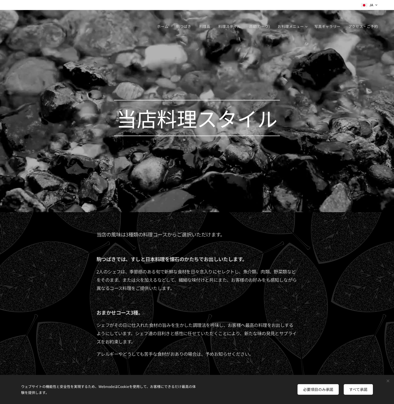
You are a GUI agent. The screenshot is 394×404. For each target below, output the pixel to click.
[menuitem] (162, 26)
